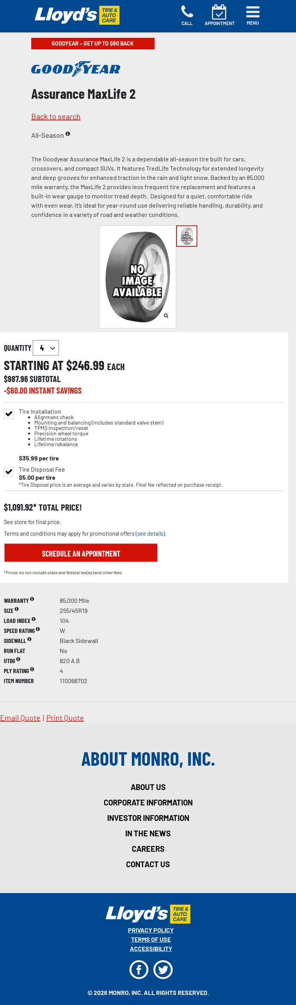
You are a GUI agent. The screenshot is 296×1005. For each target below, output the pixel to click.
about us (148, 787)
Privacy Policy (151, 930)
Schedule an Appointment (81, 553)
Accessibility (151, 948)
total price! (59, 507)
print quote (65, 717)
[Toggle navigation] (252, 15)
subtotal (45, 378)
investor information (148, 817)
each (116, 366)
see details (150, 533)
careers (148, 848)
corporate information (148, 802)
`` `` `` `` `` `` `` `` (46, 347)
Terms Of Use (151, 939)
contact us (148, 864)
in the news (148, 833)
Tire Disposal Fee (42, 469)
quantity (31, 347)
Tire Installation (91, 427)
